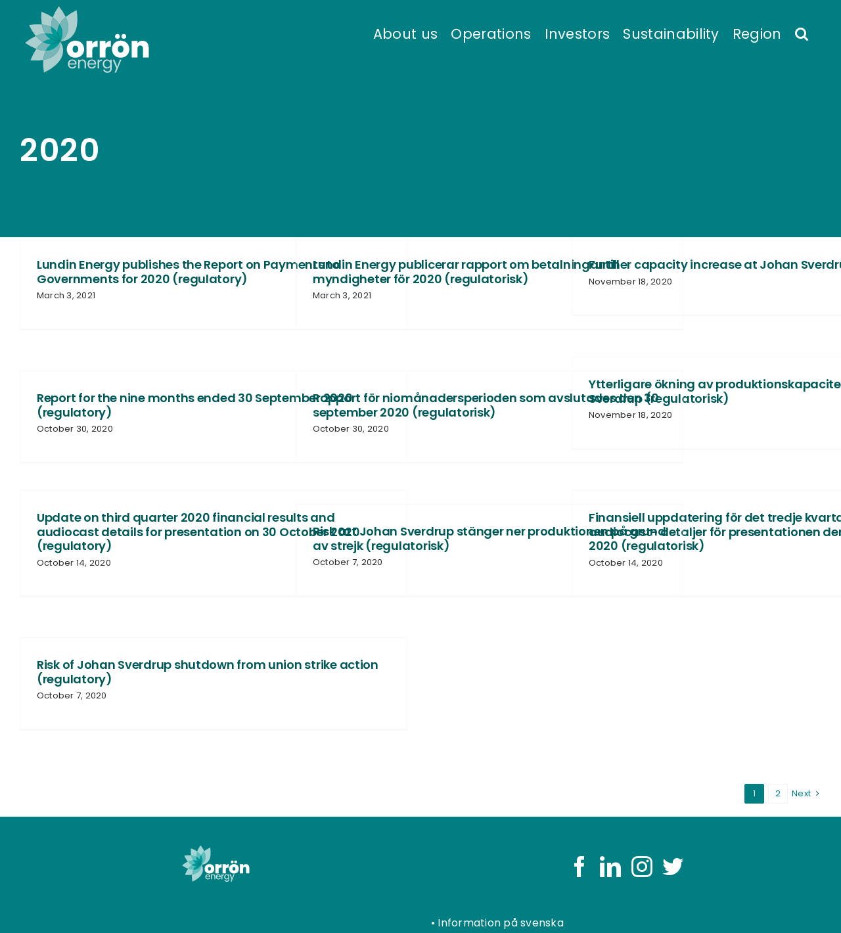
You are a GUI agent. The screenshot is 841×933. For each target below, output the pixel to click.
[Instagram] (641, 866)
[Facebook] (579, 866)
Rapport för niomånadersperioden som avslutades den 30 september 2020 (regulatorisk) (486, 405)
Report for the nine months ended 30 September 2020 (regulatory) (195, 405)
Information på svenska (500, 922)
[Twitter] (672, 866)
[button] (801, 33)
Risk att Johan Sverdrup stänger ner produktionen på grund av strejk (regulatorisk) (489, 538)
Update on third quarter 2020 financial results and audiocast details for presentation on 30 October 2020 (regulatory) (198, 531)
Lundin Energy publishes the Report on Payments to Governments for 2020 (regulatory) (188, 271)
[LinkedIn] (610, 866)
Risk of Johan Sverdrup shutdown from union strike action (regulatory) (207, 671)
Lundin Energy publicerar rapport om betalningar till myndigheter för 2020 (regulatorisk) (466, 271)
